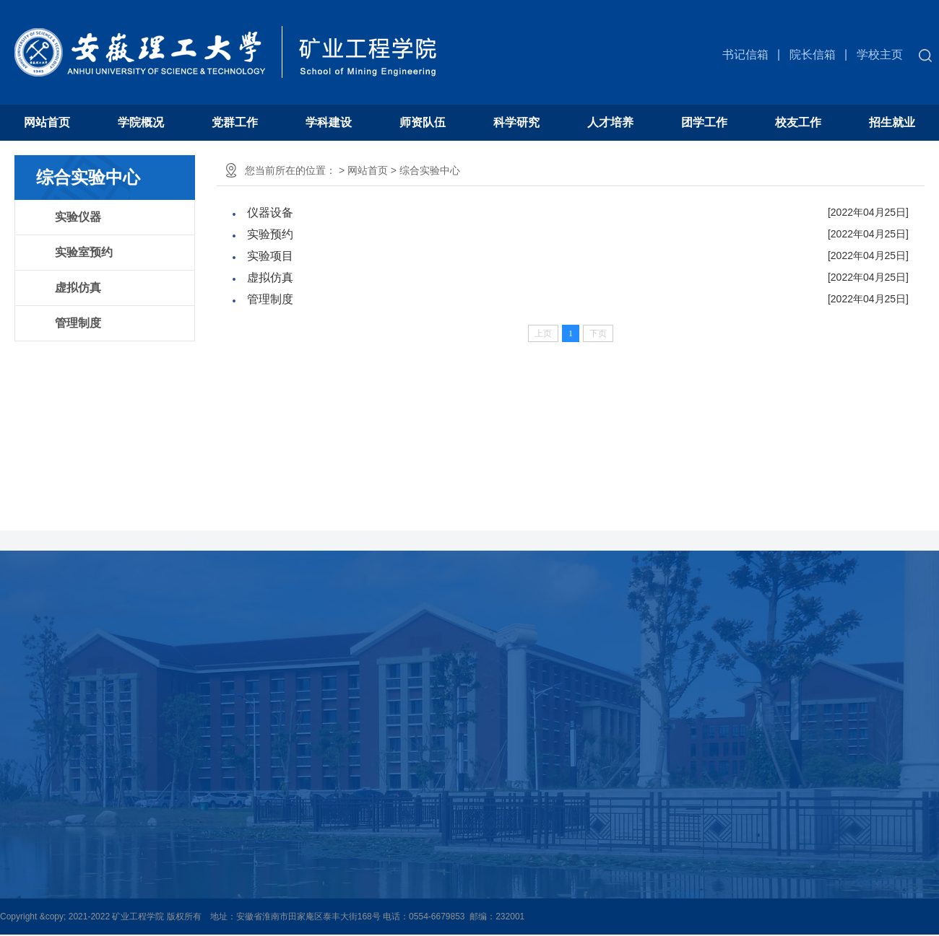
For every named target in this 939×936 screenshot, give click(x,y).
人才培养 (610, 122)
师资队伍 (422, 122)
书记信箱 (745, 54)
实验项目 (270, 256)
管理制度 (78, 323)
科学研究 (516, 122)
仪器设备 (270, 212)
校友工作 (798, 122)
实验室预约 (84, 252)
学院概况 (141, 122)
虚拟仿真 (78, 287)
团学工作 (704, 122)
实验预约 (270, 234)
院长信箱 (812, 54)
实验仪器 (78, 217)
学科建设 (329, 122)
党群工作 (235, 122)
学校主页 (880, 54)
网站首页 (47, 122)
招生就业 (892, 122)
